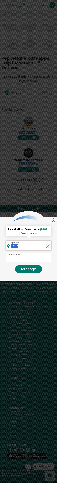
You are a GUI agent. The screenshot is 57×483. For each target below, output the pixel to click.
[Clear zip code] (48, 245)
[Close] (53, 220)
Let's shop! (28, 269)
